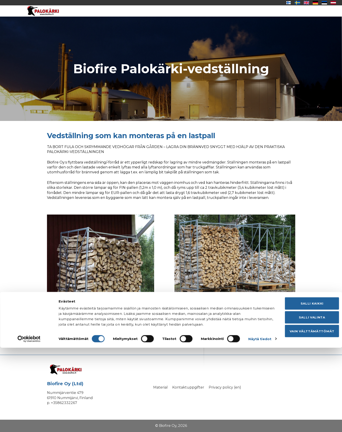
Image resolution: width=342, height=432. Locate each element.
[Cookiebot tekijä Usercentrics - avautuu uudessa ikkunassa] (29, 423)
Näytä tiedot (70, 423)
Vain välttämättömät (305, 410)
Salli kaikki (304, 381)
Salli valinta (305, 396)
